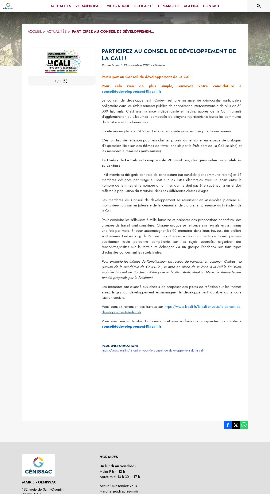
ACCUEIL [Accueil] (35, 31)
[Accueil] (8, 6)
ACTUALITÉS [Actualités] (57, 31)
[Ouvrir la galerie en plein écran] (65, 81)
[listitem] (228, 426)
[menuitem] (60, 6)
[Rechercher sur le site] (259, 6)
